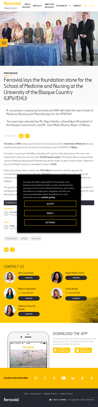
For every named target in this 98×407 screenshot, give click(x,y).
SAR (25, 394)
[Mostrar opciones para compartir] (27, 136)
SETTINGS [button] (50, 222)
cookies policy (48, 197)
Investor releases (49, 5)
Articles (37, 6)
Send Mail (29, 278)
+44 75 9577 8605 (72, 293)
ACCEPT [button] (50, 203)
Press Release (26, 5)
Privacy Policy (51, 394)
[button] (85, 6)
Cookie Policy (66, 394)
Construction (11, 238)
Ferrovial (36, 238)
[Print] (21, 136)
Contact (77, 6)
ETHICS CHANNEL (58, 400)
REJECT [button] (50, 213)
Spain (24, 238)
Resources (62, 6)
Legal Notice (35, 394)
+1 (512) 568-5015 (25, 293)
